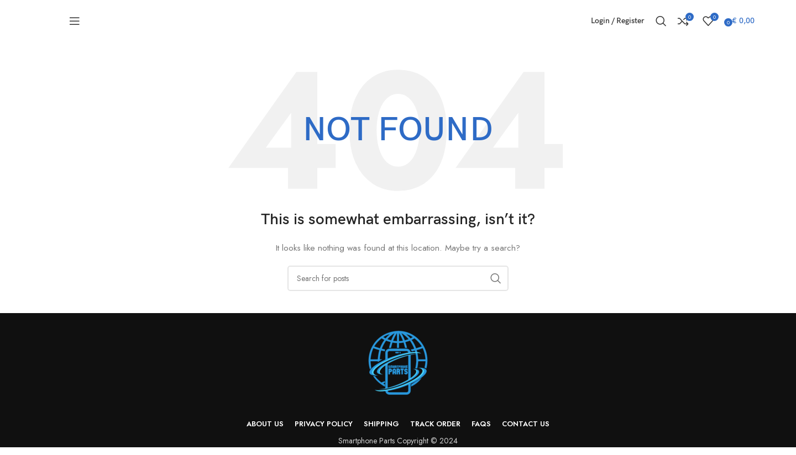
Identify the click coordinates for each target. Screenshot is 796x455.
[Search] (661, 25)
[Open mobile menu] (75, 25)
